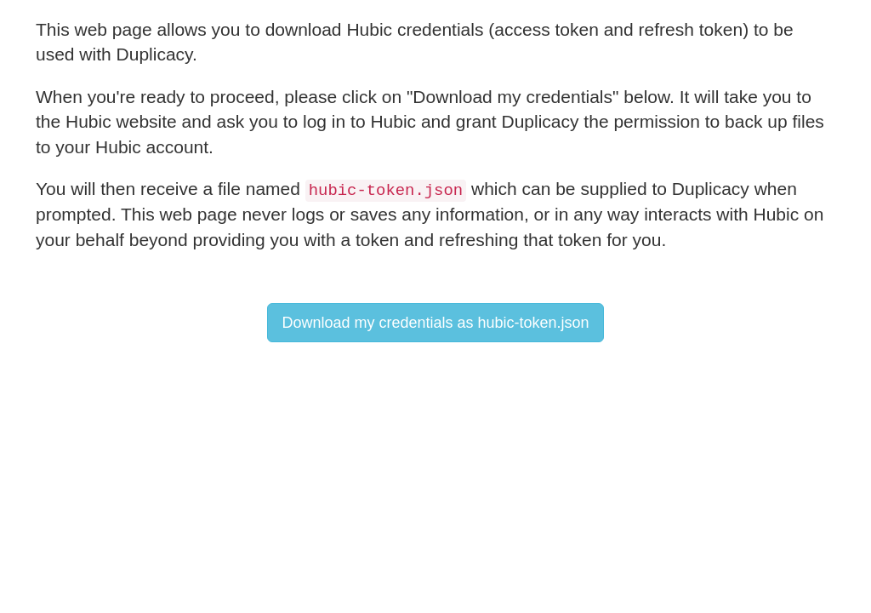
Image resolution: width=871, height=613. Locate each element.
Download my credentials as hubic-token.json (435, 322)
